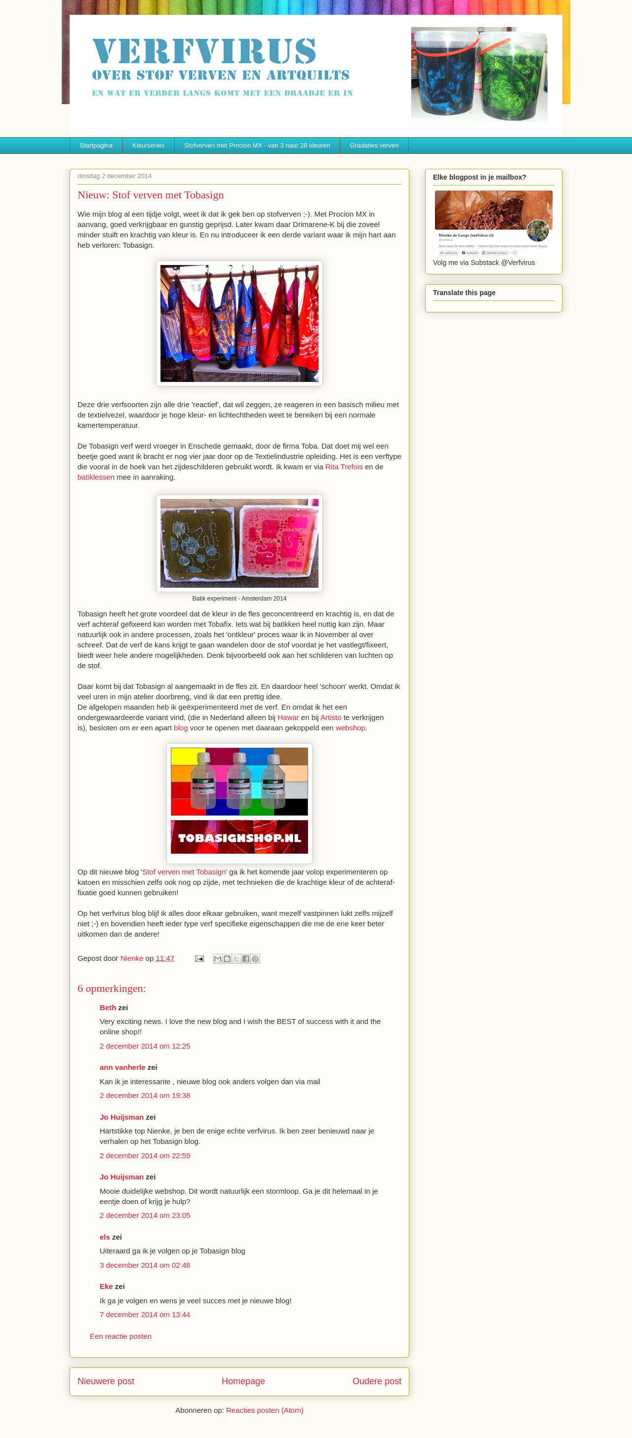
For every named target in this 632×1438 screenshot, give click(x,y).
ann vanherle (123, 1067)
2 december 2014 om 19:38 (145, 1095)
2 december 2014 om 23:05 (145, 1215)
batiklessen (97, 477)
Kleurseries (148, 145)
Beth (108, 1007)
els (105, 1237)
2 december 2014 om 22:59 (145, 1155)
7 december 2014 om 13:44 (145, 1314)
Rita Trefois (344, 466)
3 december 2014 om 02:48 (145, 1265)
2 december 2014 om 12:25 (145, 1046)
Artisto (331, 717)
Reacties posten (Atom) (265, 1410)
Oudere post (377, 1381)
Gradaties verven (374, 145)
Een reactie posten (121, 1336)
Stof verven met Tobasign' (184, 872)
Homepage (243, 1381)
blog (181, 727)
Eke (106, 1286)
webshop (350, 727)
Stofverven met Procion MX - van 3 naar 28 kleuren (257, 145)
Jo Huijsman (122, 1117)
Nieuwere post (106, 1381)
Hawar (288, 717)
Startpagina (96, 145)
